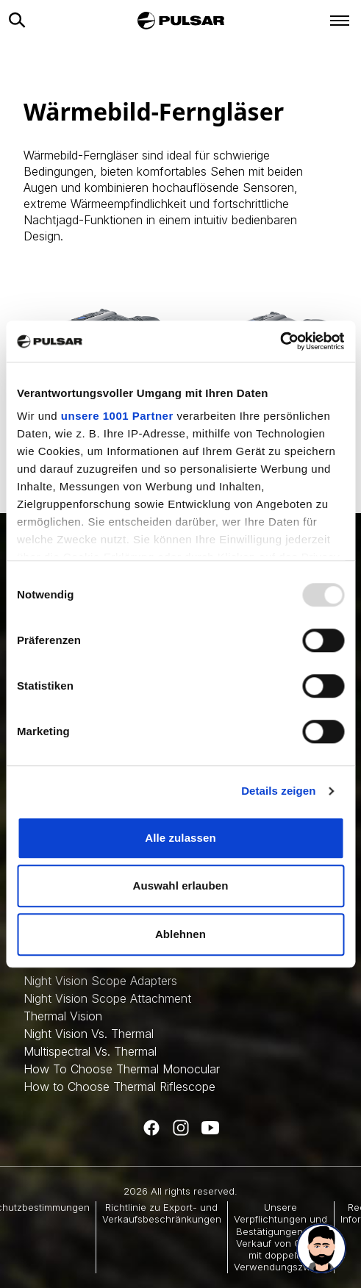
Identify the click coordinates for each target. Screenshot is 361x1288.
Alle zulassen (180, 837)
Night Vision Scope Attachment (107, 998)
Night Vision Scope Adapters (100, 980)
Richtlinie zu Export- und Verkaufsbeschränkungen (161, 1213)
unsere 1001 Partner (117, 415)
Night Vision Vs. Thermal (89, 1033)
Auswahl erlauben (181, 885)
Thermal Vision (63, 1016)
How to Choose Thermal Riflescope (119, 1086)
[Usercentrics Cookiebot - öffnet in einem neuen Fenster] (279, 341)
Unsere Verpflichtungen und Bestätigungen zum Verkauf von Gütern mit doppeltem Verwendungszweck (281, 1237)
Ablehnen (180, 934)
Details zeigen (278, 790)
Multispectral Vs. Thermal (90, 1051)
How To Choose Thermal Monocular (122, 1069)
